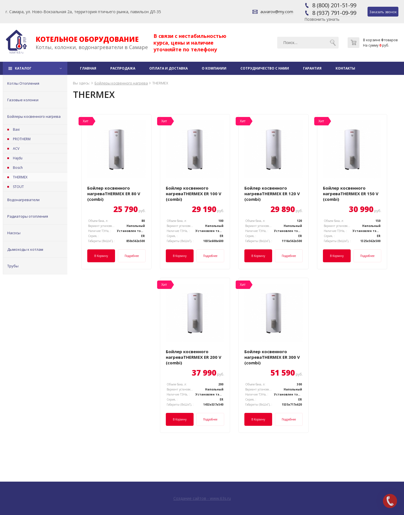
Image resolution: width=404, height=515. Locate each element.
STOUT (18, 186)
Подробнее (132, 256)
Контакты (345, 68)
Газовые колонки (22, 99)
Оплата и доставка (168, 68)
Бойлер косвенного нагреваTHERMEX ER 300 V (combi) (272, 357)
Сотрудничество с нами (264, 68)
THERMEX (20, 177)
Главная (88, 68)
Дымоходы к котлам (25, 249)
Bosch (18, 167)
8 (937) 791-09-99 (334, 13)
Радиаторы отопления (27, 216)
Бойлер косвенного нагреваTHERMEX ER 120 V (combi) (272, 193)
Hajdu (17, 158)
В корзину (101, 256)
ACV (16, 148)
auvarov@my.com (276, 11)
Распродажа (122, 68)
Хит (85, 121)
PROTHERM (22, 139)
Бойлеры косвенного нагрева (34, 116)
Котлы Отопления (23, 83)
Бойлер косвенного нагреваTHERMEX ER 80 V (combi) (113, 193)
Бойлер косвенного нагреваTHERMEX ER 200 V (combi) (193, 357)
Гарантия (312, 68)
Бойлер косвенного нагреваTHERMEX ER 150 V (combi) (350, 193)
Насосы (13, 232)
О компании (214, 68)
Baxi (16, 129)
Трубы (13, 265)
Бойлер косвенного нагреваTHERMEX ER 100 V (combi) (193, 193)
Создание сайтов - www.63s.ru (202, 498)
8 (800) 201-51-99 (334, 5)
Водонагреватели (23, 199)
